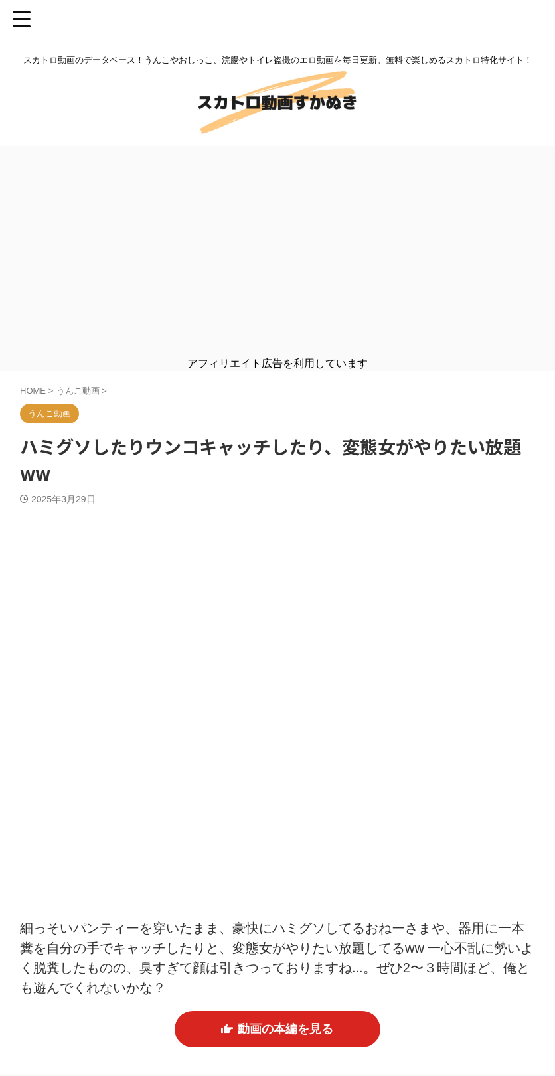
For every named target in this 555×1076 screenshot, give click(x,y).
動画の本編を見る (277, 1030)
